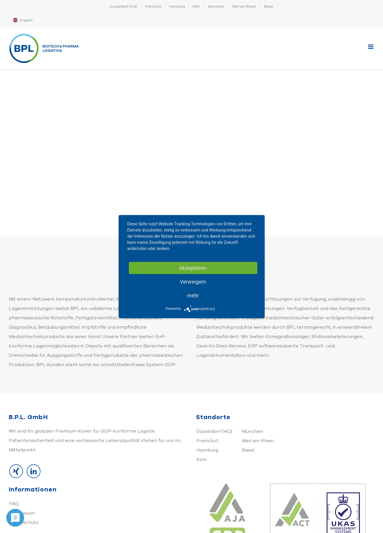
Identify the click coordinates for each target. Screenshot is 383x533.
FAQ (14, 504)
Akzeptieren (193, 268)
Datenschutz (24, 522)
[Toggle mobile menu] (371, 47)
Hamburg (207, 450)
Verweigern (193, 281)
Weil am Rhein (258, 441)
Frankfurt (207, 441)
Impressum (22, 513)
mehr (193, 295)
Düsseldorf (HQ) (214, 431)
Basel (248, 450)
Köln (201, 459)
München (252, 431)
